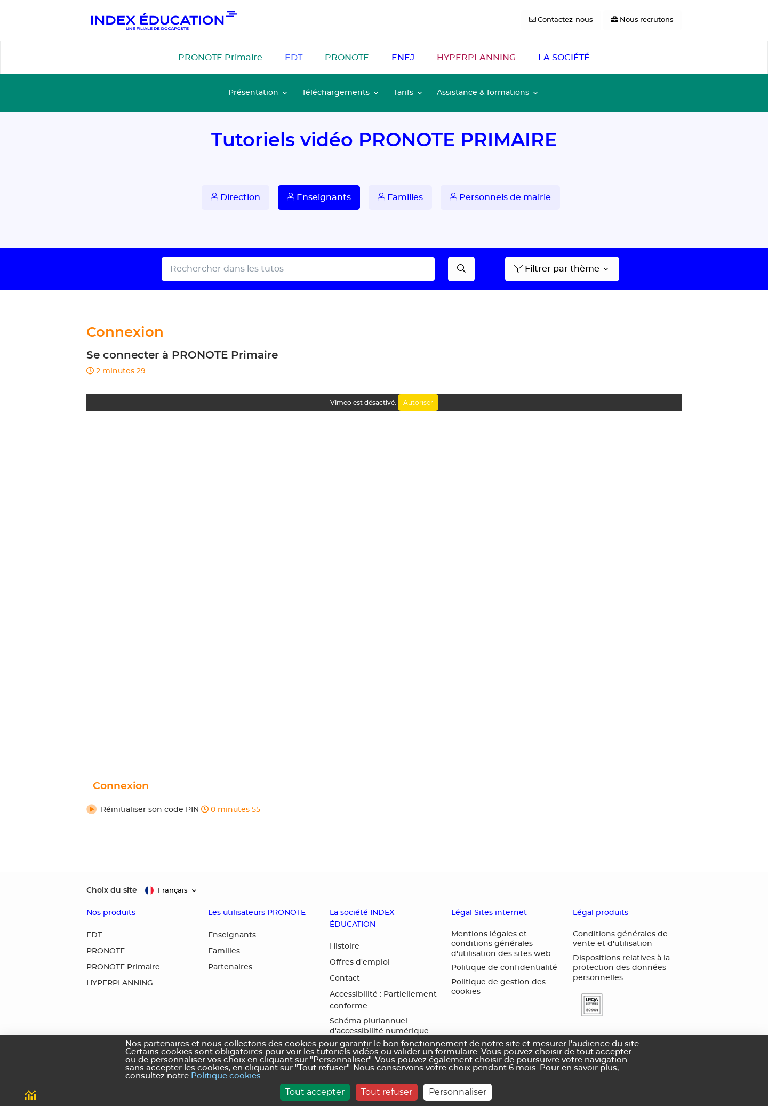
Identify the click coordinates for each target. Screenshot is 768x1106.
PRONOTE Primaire (220, 57)
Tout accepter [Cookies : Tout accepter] (315, 1092)
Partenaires (230, 967)
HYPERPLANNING (476, 57)
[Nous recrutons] (642, 20)
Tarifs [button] (403, 93)
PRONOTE (347, 57)
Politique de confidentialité (504, 968)
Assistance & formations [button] (483, 93)
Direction (235, 197)
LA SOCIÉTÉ (564, 57)
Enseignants (319, 197)
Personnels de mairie (500, 197)
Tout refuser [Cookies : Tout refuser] (386, 1092)
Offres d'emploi (360, 962)
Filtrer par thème (556, 269)
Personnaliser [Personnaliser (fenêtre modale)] (457, 1092)
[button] (384, 810)
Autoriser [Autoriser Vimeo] (418, 403)
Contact (345, 978)
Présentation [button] (253, 93)
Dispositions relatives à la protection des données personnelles (621, 968)
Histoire (344, 946)
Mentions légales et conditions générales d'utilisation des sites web (501, 944)
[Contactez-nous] (561, 20)
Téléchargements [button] (336, 93)
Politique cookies (226, 1076)
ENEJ (402, 57)
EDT (293, 57)
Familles (400, 197)
